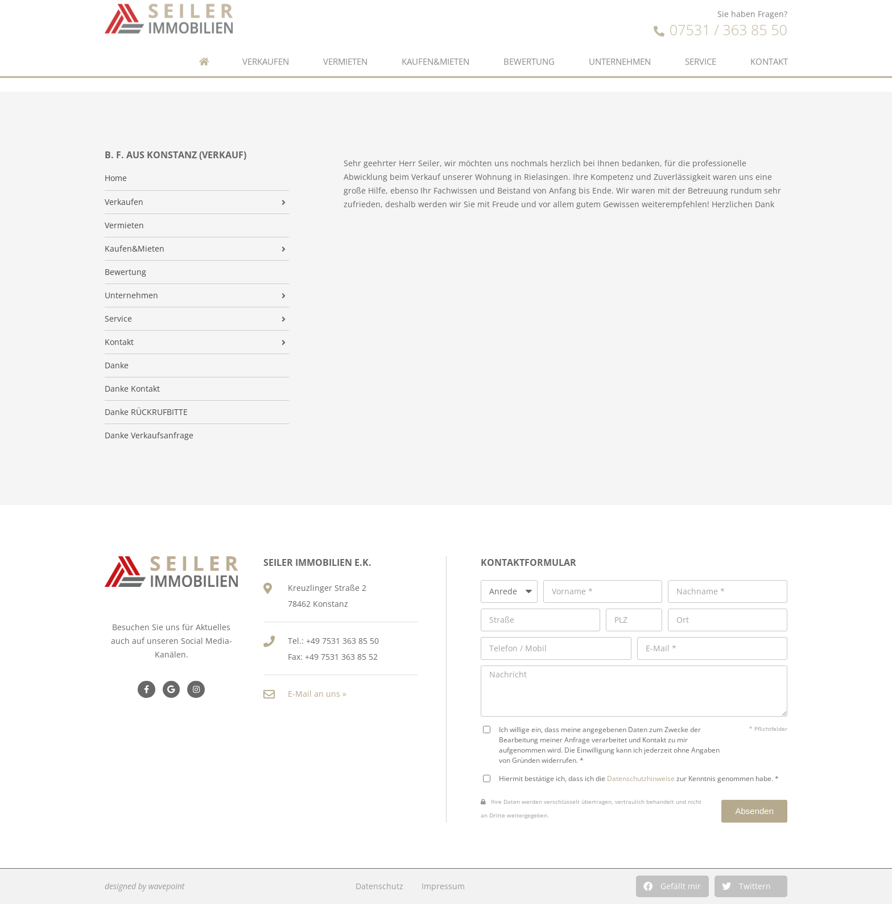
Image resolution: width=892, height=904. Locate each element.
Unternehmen (620, 46)
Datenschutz (379, 886)
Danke (117, 365)
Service (700, 46)
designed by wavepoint (144, 886)
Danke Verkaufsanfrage (149, 435)
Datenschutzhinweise (641, 778)
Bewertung (529, 46)
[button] (672, 886)
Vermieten (345, 46)
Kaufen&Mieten (435, 46)
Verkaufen (265, 46)
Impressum (443, 886)
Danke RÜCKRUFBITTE (146, 412)
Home (116, 178)
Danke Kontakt (132, 388)
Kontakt (769, 46)
